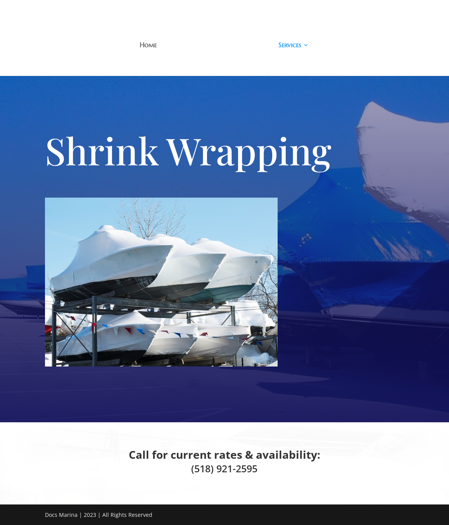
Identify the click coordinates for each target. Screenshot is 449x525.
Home (148, 45)
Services (289, 45)
